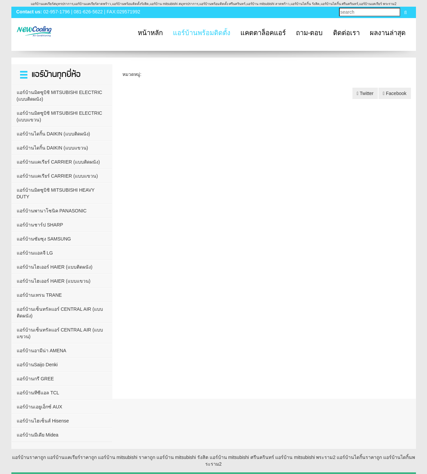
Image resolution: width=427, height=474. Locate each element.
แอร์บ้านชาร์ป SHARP (40, 224)
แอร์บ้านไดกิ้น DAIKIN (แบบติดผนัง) (53, 133)
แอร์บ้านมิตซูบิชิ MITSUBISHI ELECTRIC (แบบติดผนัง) (59, 96)
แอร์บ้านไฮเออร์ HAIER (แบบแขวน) (54, 281)
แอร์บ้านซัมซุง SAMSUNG (44, 239)
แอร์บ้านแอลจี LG (35, 253)
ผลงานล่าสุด (388, 32)
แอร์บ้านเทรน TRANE (39, 295)
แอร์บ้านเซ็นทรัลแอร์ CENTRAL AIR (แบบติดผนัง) (60, 312)
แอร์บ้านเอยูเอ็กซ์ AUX (40, 406)
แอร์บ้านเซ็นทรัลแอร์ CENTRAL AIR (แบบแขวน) (60, 333)
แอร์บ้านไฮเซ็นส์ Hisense (43, 420)
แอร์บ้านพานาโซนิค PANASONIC (52, 210)
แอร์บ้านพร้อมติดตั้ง (201, 32)
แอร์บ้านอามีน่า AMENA (42, 350)
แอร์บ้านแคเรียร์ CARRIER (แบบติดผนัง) (58, 162)
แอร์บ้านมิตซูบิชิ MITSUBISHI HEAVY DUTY (56, 193)
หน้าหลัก (150, 32)
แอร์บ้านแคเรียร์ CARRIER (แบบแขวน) (57, 176)
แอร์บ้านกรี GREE (35, 378)
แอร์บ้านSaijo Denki (37, 364)
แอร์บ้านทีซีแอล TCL (38, 392)
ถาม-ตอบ (309, 32)
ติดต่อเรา (346, 32)
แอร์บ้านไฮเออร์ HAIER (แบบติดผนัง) (55, 267)
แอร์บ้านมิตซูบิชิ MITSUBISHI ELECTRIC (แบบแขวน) (59, 116)
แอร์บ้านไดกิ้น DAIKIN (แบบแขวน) (52, 148)
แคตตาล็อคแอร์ (263, 32)
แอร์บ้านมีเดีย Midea (38, 435)
